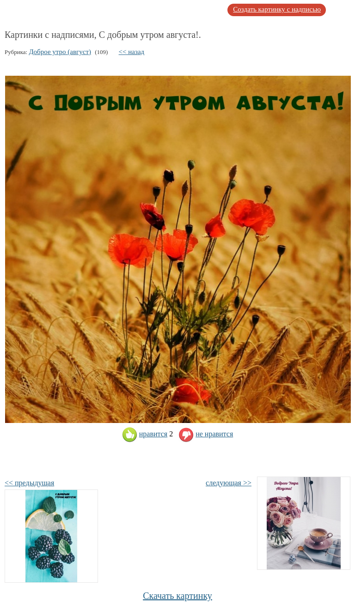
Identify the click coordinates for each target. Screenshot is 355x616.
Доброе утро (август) (60, 51)
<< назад (132, 51)
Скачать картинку (177, 596)
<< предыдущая (29, 483)
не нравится (205, 434)
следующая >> (228, 483)
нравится (144, 434)
